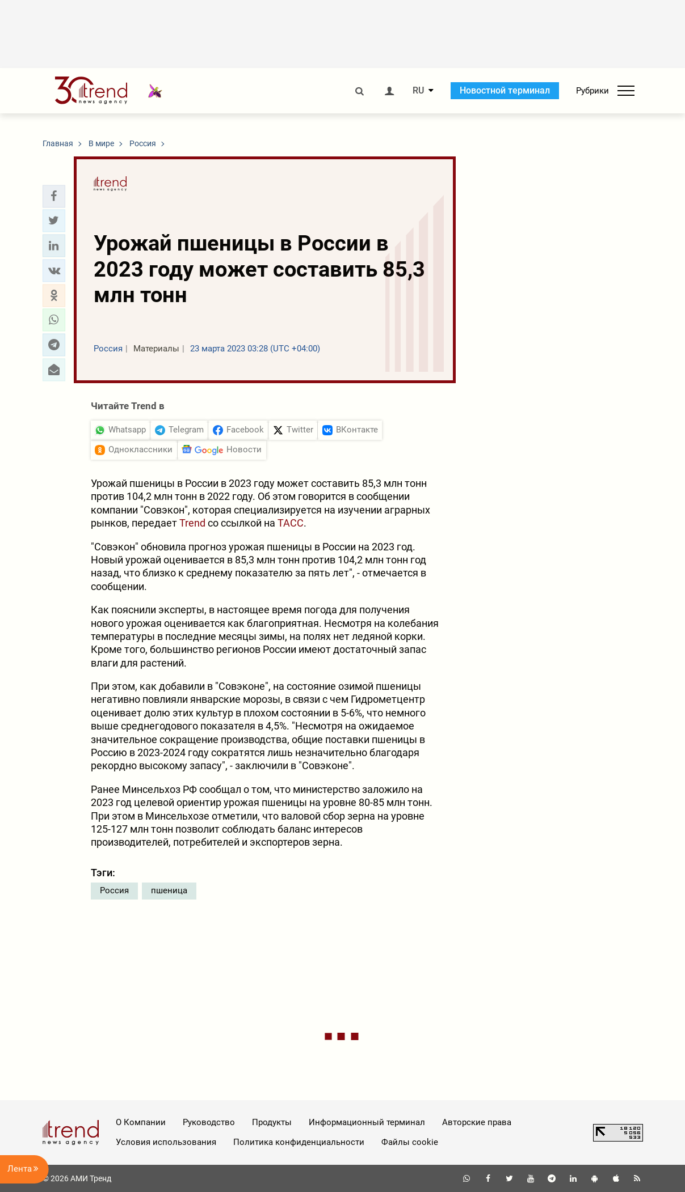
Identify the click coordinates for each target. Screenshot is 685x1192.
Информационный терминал (367, 1122)
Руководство (209, 1122)
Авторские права (476, 1122)
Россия (114, 890)
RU (418, 90)
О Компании (141, 1122)
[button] (54, 196)
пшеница (169, 890)
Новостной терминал (505, 90)
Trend (192, 523)
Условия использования (166, 1142)
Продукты (272, 1122)
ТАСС (291, 523)
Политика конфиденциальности (298, 1142)
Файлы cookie (409, 1142)
